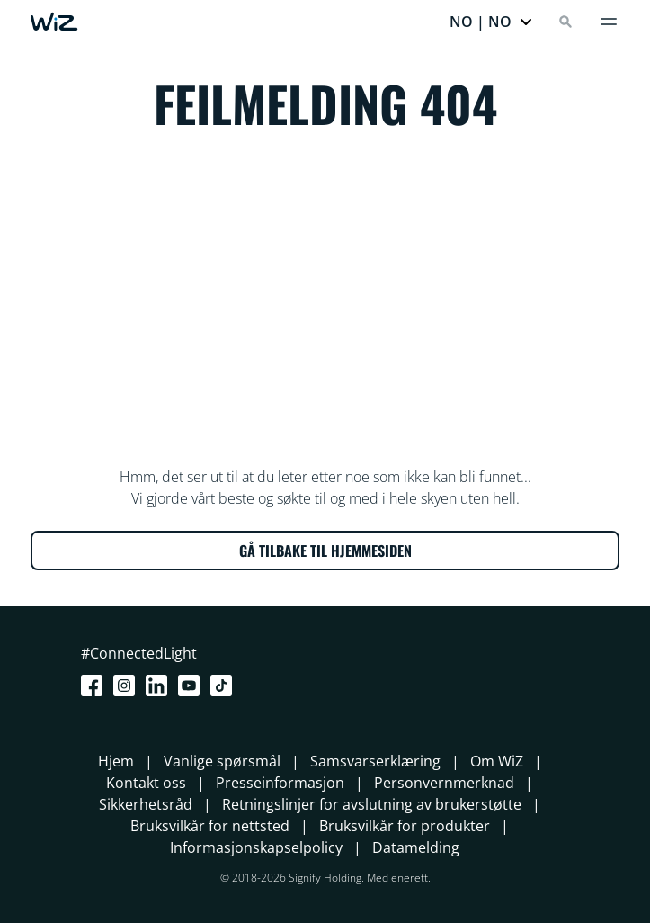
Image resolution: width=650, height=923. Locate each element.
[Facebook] (95, 685)
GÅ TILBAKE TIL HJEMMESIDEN (325, 550)
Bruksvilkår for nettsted (209, 826)
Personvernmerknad (444, 783)
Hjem (116, 761)
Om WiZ (496, 761)
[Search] (565, 21)
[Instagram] (127, 685)
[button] (491, 21)
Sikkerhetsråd (145, 804)
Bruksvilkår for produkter (404, 826)
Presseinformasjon (280, 783)
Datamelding (415, 847)
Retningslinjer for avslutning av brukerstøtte (371, 804)
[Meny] (608, 21)
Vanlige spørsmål (222, 761)
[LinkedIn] (160, 685)
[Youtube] (192, 685)
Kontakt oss (146, 783)
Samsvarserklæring (375, 761)
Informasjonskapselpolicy (256, 847)
